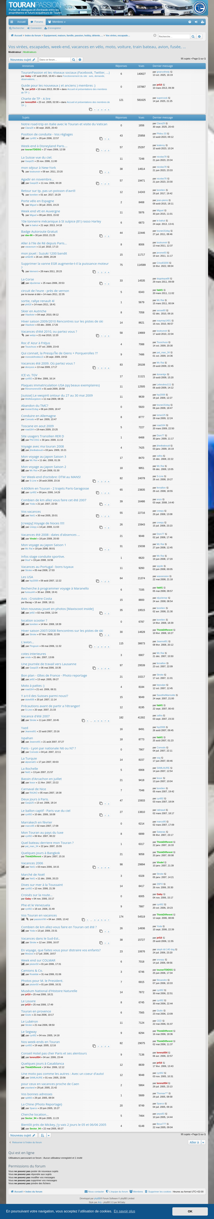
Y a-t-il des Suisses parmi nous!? (44, 696)
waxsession (163, 576)
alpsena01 (30, 762)
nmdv (28, 657)
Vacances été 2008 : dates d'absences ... (50, 534)
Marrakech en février (36, 822)
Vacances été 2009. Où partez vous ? (48, 363)
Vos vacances (31, 511)
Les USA (27, 577)
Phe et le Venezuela (35, 905)
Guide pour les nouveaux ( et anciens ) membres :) (58, 85)
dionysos (29, 367)
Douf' (27, 560)
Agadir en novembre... (37, 179)
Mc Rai (160, 300)
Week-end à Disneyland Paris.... (44, 146)
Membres (57, 21)
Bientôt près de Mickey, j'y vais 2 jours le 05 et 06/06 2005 (63, 1124)
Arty (100, 1202)
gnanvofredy (163, 71)
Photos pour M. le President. (42, 980)
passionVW (40, 919)
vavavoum (30, 246)
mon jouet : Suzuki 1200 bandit (44, 253)
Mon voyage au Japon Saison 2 (43, 467)
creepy (160, 511)
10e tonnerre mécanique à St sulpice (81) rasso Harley (61, 221)
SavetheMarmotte (166, 695)
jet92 (32, 612)
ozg (158, 757)
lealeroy (161, 145)
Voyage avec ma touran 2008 (42, 446)
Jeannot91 (162, 641)
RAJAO (34, 792)
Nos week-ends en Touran (40, 1042)
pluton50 (34, 964)
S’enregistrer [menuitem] (203, 22)
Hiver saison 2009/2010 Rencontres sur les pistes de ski (62, 321)
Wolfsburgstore (33, 399)
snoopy (160, 959)
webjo (33, 335)
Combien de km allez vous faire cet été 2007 (53, 500)
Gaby (28, 76)
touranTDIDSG (33, 149)
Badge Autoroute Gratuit (39, 231)
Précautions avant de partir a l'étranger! (50, 706)
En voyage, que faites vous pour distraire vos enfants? (61, 950)
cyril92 (33, 138)
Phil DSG (34, 440)
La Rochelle (29, 768)
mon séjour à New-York (38, 167)
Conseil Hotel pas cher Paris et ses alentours (54, 1053)
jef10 (32, 89)
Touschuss (30, 346)
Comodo (29, 419)
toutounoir (35, 171)
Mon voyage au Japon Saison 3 (43, 456)
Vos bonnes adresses (36, 1094)
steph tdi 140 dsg (165, 949)
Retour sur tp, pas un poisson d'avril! (48, 191)
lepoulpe (161, 685)
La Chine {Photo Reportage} (41, 1104)
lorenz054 (30, 102)
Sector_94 (30, 1118)
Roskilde (34, 974)
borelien (34, 194)
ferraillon (161, 487)
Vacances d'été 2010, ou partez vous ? (49, 331)
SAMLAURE (163, 768)
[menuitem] (174, 22)
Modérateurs (29, 52)
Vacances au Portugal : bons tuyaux (47, 566)
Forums (38, 21)
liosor (32, 782)
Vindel (33, 538)
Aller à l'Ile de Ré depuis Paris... (44, 243)
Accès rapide (12, 22)
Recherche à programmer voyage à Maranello (55, 588)
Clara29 (29, 128)
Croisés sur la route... (36, 895)
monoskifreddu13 (34, 357)
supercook (162, 98)
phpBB (97, 1198)
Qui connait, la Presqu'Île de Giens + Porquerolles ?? (59, 353)
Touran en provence (36, 1011)
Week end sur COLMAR (38, 960)
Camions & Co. (32, 970)
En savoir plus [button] (124, 1211)
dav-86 (29, 235)
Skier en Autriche (34, 311)
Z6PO (160, 884)
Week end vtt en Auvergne (40, 211)
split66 (28, 1098)
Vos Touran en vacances (39, 915)
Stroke (28, 570)
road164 (29, 429)
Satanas (161, 831)
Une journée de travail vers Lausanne (49, 664)
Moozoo (29, 953)
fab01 (160, 290)
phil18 (28, 304)
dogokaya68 (163, 278)
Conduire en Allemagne (38, 416)
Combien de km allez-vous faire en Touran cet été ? (59, 927)
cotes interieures (33, 654)
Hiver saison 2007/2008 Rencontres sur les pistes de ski (62, 630)
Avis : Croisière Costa (36, 598)
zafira (159, 456)
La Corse (27, 279)
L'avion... (27, 642)
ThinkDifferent (165, 630)
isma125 (161, 415)
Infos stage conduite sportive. (43, 556)
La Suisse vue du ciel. (36, 157)
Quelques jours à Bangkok (40, 853)
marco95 (29, 826)
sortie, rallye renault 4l (37, 301)
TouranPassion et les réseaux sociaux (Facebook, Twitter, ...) (65, 72)
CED (159, 1020)
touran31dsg (163, 230)
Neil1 (32, 515)
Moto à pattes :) (32, 685)
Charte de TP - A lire (36, 98)
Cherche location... (35, 1114)
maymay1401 (164, 320)
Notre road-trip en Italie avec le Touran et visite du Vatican (64, 124)
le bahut (34, 225)
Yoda (32, 504)
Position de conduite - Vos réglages (47, 134)
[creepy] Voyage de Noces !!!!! (42, 523)
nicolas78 (161, 156)
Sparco (33, 1108)
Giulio (28, 1014)
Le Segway (29, 1031)
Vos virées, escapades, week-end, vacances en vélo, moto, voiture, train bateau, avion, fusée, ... (97, 46)
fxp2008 (161, 394)
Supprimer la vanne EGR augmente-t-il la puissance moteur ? (65, 265)
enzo (159, 499)
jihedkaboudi (36, 450)
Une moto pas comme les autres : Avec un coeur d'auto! (62, 1073)
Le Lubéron (29, 1021)
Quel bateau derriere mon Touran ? (47, 842)
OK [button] (190, 1211)
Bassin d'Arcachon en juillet (41, 779)
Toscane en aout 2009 (37, 426)
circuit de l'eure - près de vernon (45, 291)
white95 (29, 257)
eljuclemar (35, 283)
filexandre (162, 980)
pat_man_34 (163, 352)
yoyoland (29, 1087)
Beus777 (161, 1124)
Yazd (24, 728)
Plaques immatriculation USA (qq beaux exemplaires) (60, 385)
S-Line (33, 480)
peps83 (160, 1113)
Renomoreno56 (33, 388)
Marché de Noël (33, 874)
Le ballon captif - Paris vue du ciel (46, 810)
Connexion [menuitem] (197, 22)
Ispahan (27, 738)
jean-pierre (162, 200)
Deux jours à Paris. (35, 799)
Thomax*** (162, 1093)
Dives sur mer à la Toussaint (42, 885)
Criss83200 (163, 263)
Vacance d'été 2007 (35, 716)
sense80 (161, 310)
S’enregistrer (54, 28)
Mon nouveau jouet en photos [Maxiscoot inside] (57, 609)
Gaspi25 (29, 161)
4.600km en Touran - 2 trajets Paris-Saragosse (55, 488)
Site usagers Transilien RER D (42, 436)
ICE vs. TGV (29, 375)
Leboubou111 (164, 384)
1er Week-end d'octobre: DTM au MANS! (51, 477)
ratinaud (161, 810)
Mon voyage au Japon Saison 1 (43, 545)
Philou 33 (161, 133)
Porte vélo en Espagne (37, 201)
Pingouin (34, 646)
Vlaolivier (30, 314)
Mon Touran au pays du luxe (42, 832)
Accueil (21, 21)
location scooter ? (34, 620)
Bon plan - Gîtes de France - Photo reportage (54, 675)
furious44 (30, 592)
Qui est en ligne (22, 1152)
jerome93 (161, 252)
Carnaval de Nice (33, 789)
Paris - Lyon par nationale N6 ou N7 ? (48, 748)
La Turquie (29, 758)
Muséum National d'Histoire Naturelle (49, 991)
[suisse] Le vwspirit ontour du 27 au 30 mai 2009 (57, 395)
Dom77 (160, 435)
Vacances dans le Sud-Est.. (40, 938)
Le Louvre (28, 1001)
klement (34, 271)
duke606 (29, 699)
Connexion (36, 28)
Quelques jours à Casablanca (42, 1063)
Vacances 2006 (32, 863)
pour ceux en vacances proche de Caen (50, 1084)
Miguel (33, 205)
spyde (160, 566)
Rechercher (18, 28)
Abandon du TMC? (34, 405)
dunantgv (161, 374)
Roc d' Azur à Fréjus (35, 343)
